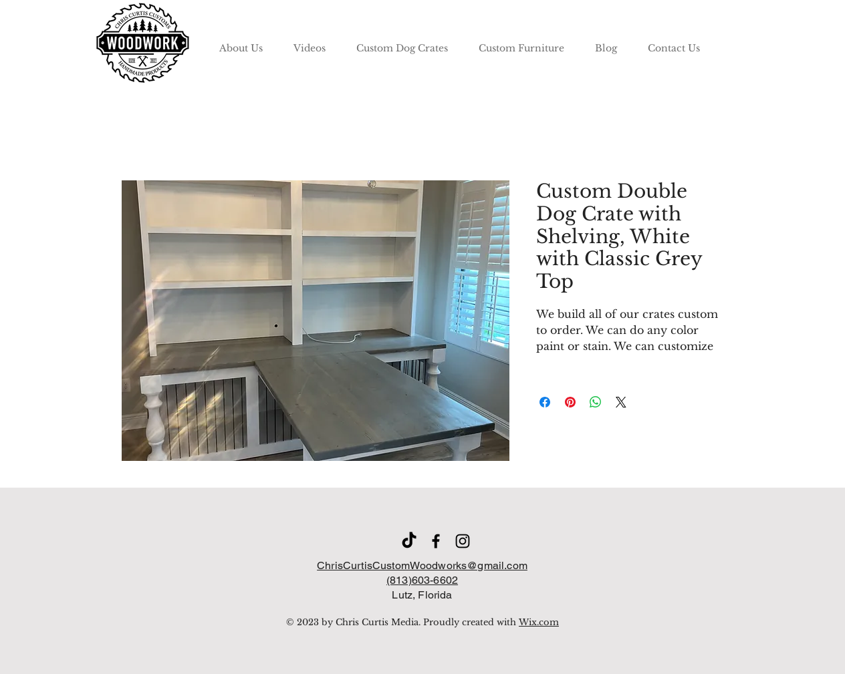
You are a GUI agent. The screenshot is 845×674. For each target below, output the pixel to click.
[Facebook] (436, 541)
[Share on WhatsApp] (596, 402)
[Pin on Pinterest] (570, 402)
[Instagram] (462, 541)
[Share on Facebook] (545, 402)
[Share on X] (621, 402)
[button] (402, 42)
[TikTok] (409, 541)
